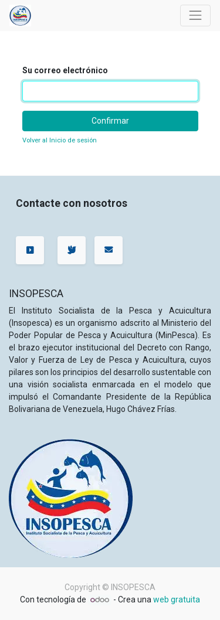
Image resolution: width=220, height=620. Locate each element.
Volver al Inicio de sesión (59, 140)
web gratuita (176, 599)
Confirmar (110, 120)
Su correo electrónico (65, 70)
